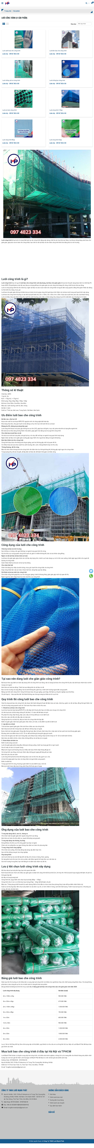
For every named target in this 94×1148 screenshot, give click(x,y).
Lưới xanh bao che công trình (11, 52)
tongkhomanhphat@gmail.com (18, 1114)
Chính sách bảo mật (56, 1104)
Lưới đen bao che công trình (58, 52)
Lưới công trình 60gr (55, 146)
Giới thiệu (53, 1101)
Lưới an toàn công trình (9, 115)
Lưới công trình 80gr (8, 146)
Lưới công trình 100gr (56, 115)
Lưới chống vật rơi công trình (11, 84)
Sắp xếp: (73, 24)
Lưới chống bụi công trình (57, 84)
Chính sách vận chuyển (57, 1109)
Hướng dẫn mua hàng (57, 1107)
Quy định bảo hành (56, 1112)
